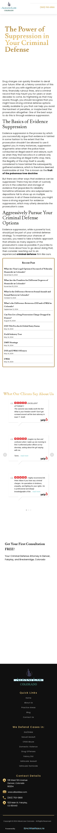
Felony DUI (28, 756)
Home (28, 698)
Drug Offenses (28, 751)
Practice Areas (28, 707)
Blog (28, 712)
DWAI (7, 359)
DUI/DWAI (28, 732)
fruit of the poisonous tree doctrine (27, 172)
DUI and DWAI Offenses (15, 351)
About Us (28, 703)
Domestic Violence (28, 747)
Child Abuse (28, 742)
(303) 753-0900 (47, 7)
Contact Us (28, 717)
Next (52, 455)
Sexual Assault (28, 737)
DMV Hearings (11, 342)
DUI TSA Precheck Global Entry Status (22, 326)
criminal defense (26, 254)
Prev (5, 455)
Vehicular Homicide (28, 766)
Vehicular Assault (28, 761)
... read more (23, 456)
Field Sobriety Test (13, 334)
